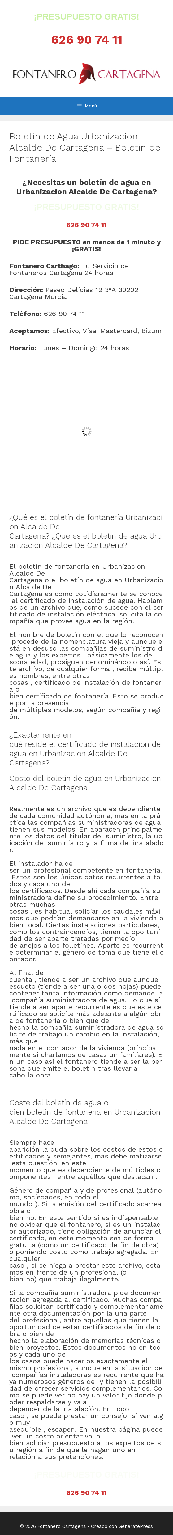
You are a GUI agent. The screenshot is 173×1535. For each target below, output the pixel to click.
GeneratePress (136, 1526)
